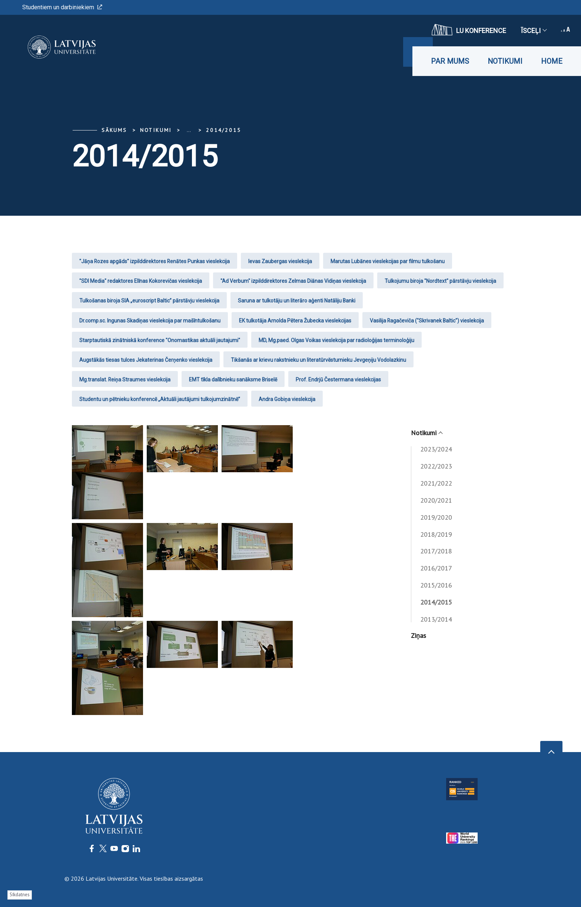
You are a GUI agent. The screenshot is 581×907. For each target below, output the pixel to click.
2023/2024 (436, 449)
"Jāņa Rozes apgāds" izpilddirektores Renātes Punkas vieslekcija (154, 261)
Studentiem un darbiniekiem (62, 7)
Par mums (450, 61)
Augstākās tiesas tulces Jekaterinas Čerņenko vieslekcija (145, 360)
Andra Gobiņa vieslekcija (287, 399)
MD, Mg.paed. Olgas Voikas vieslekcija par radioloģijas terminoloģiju (336, 340)
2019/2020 (436, 517)
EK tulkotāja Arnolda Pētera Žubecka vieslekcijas (295, 321)
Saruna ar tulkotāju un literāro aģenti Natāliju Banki (296, 301)
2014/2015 (223, 130)
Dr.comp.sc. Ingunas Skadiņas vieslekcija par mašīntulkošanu (149, 321)
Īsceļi (533, 30)
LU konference (469, 29)
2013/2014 (436, 619)
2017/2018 (436, 551)
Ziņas (418, 635)
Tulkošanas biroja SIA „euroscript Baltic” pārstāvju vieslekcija (149, 301)
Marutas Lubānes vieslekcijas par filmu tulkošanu (388, 261)
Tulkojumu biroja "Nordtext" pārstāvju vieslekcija (440, 281)
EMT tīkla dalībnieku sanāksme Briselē (233, 380)
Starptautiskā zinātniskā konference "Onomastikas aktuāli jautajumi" (159, 340)
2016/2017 (436, 568)
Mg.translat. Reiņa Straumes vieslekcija (124, 380)
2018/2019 (436, 534)
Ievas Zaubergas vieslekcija (280, 261)
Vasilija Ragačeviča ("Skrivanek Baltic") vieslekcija (427, 321)
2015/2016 (436, 585)
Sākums (114, 130)
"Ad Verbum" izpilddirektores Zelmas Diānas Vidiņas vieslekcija (293, 281)
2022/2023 (436, 466)
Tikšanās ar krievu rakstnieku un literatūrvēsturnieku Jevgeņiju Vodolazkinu (318, 360)
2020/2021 (436, 500)
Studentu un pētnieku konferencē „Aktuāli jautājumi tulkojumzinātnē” (159, 399)
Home (551, 61)
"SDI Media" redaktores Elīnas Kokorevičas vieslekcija (140, 281)
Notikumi (505, 61)
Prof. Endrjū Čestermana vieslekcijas (338, 380)
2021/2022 (436, 483)
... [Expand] (189, 130)
